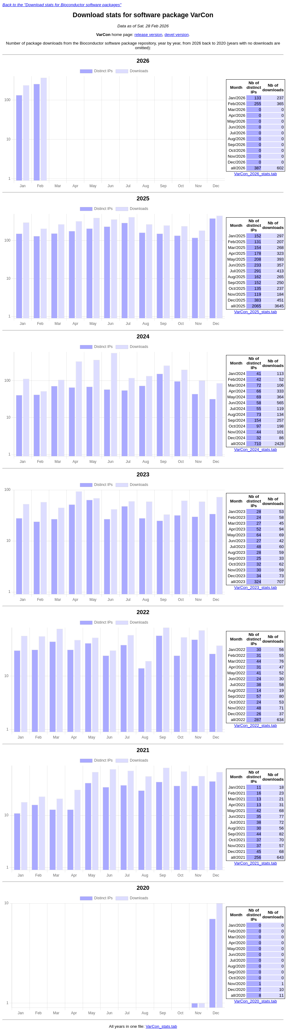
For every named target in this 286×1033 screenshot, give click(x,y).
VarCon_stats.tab (161, 1026)
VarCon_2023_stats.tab (255, 587)
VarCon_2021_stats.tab (255, 863)
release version (148, 34)
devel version (177, 34)
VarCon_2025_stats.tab (255, 312)
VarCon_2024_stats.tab (255, 449)
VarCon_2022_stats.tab (255, 725)
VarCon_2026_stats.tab (255, 174)
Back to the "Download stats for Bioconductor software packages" (61, 4)
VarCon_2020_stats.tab (255, 1001)
